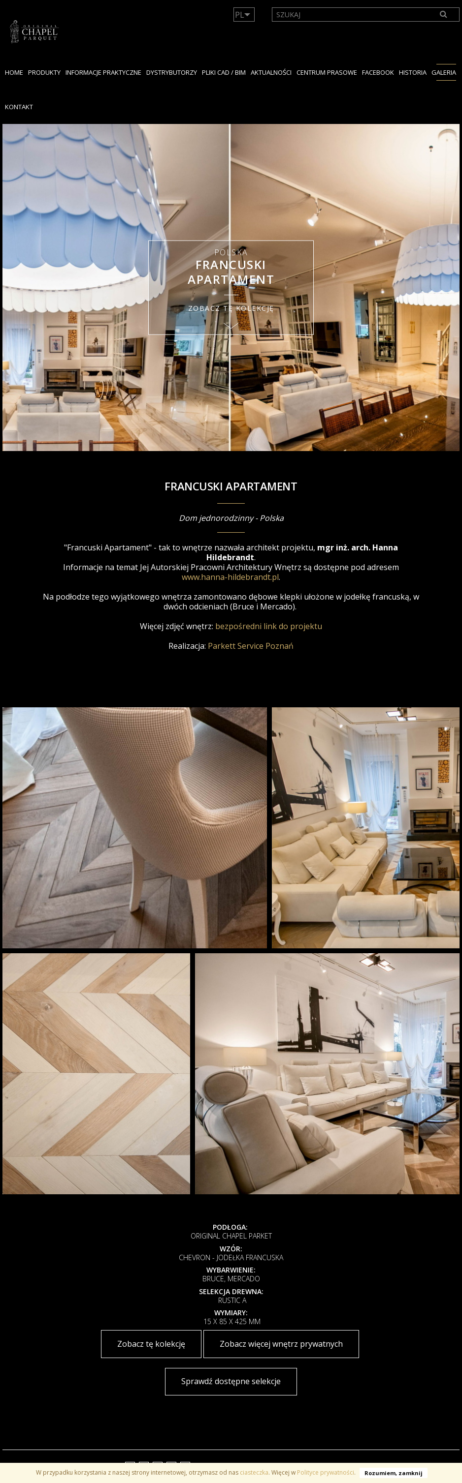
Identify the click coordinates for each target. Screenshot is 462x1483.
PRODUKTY (44, 72)
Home (14, 72)
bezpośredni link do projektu (268, 626)
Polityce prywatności (325, 1472)
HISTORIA (413, 72)
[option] (231, 287)
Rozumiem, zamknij (393, 1473)
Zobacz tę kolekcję (151, 1343)
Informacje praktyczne (103, 72)
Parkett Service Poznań (251, 645)
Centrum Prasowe (327, 72)
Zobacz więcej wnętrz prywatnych (281, 1343)
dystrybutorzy (171, 72)
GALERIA (443, 72)
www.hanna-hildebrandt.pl (230, 577)
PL (239, 14)
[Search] (444, 14)
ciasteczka (254, 1472)
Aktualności (271, 72)
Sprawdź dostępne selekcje (231, 1381)
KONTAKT (19, 106)
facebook (378, 72)
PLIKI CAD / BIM (224, 72)
